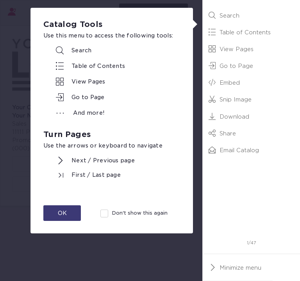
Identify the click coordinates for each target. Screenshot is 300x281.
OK (62, 213)
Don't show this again (140, 213)
